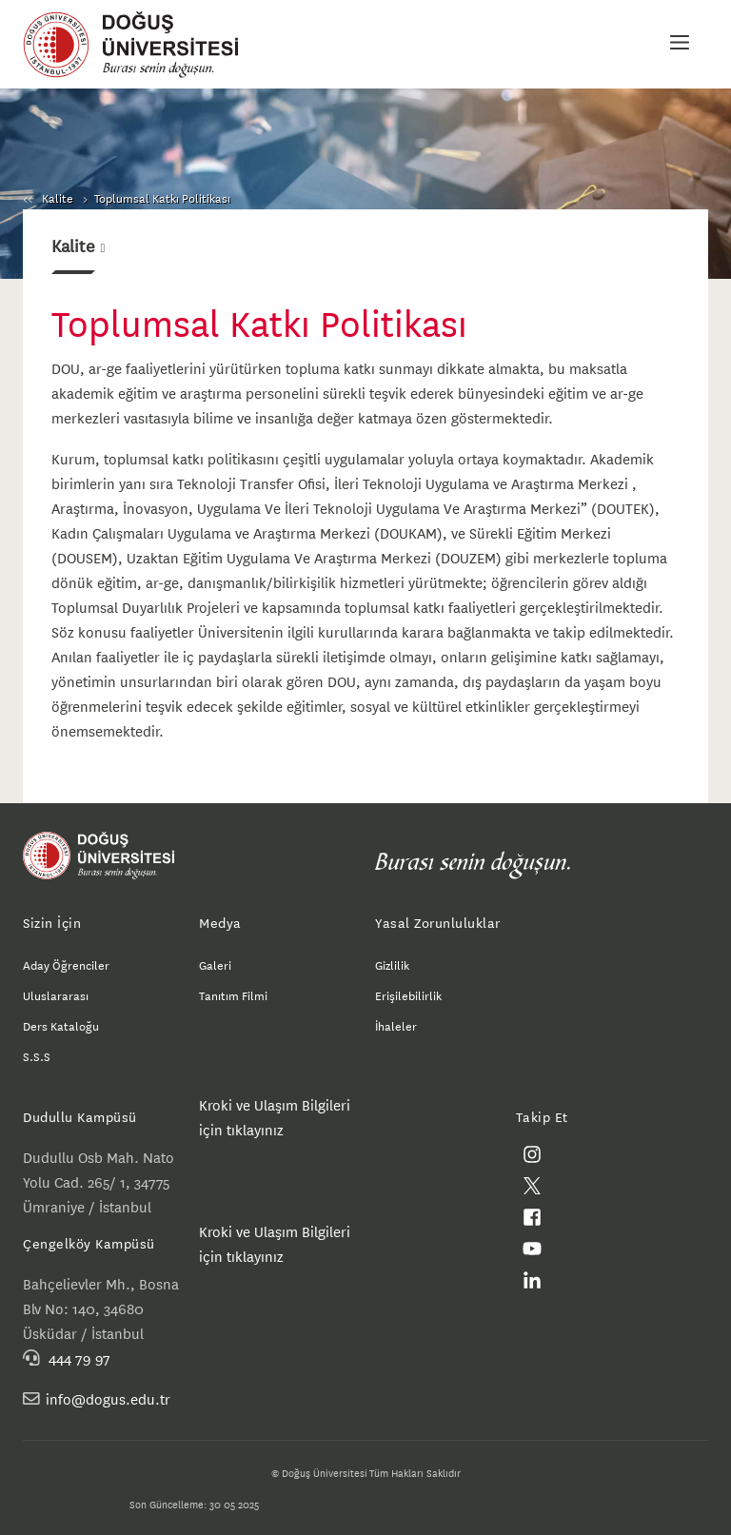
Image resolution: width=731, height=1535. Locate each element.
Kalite (57, 197)
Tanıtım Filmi (233, 994)
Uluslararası (56, 994)
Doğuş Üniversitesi (140, 44)
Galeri (215, 964)
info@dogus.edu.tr (108, 1398)
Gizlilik (392, 964)
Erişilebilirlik (408, 994)
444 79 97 (79, 1357)
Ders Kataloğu (61, 1024)
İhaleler (396, 1024)
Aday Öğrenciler (66, 964)
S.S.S (36, 1055)
